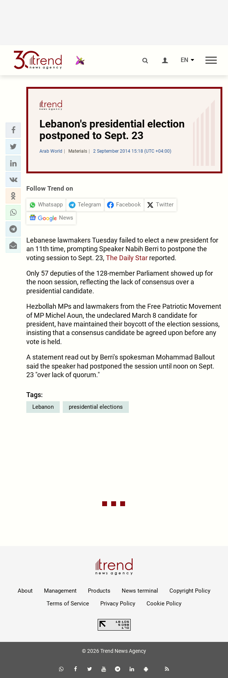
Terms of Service (68, 603)
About (25, 590)
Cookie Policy (163, 603)
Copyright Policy (189, 590)
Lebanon (43, 406)
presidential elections (96, 406)
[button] (13, 130)
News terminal (140, 590)
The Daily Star (127, 258)
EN (184, 60)
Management (60, 590)
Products (99, 590)
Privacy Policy (117, 603)
